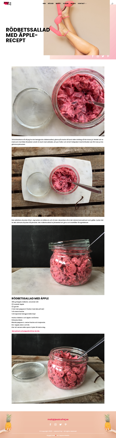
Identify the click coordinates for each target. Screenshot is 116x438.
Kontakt (81, 3)
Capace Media (64, 435)
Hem (44, 3)
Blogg (73, 3)
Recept (58, 3)
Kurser (65, 3)
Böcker (50, 3)
